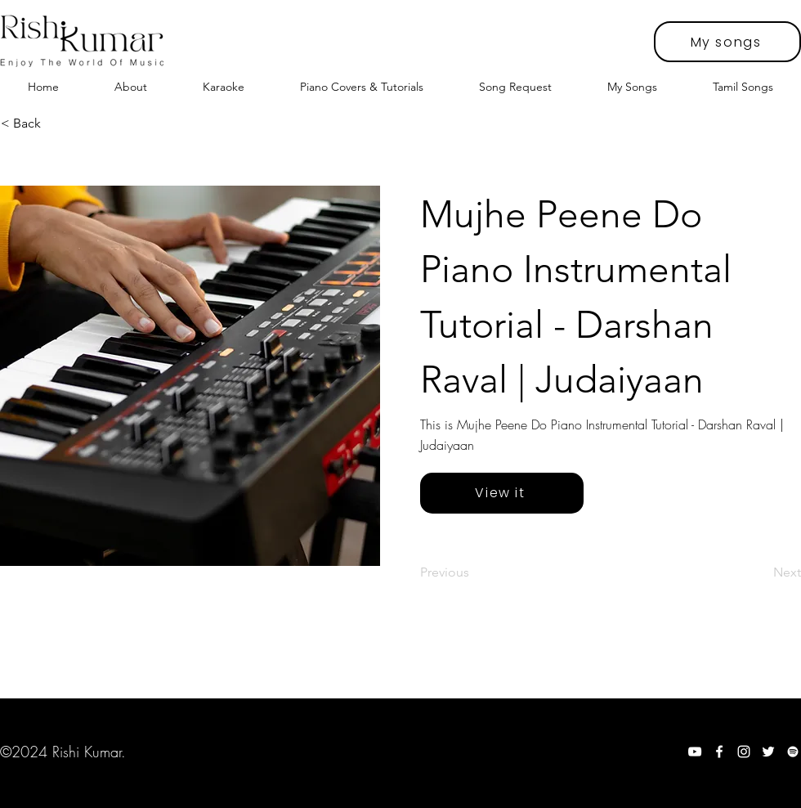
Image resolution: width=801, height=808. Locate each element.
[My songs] (727, 41)
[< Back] (55, 123)
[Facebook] (719, 751)
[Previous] (474, 572)
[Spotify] (793, 751)
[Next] (760, 572)
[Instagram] (744, 751)
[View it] (502, 493)
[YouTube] (695, 751)
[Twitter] (768, 751)
